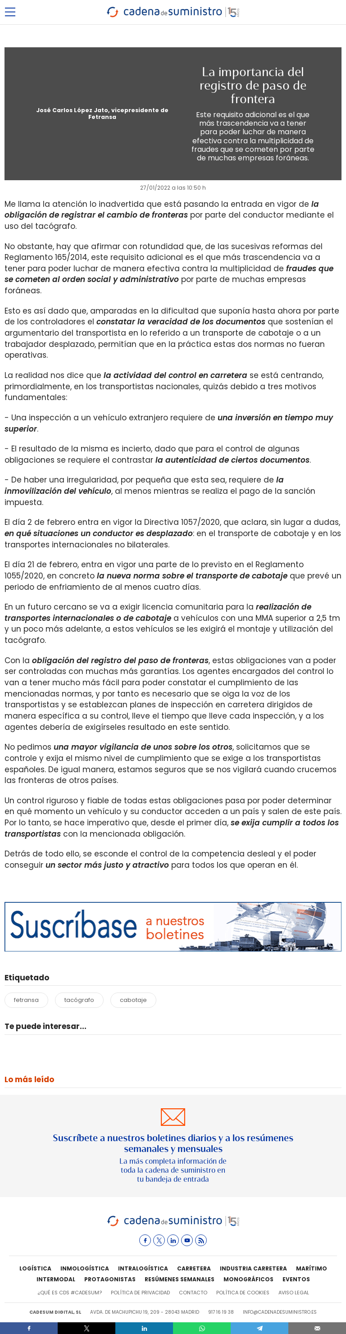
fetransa (26, 1000)
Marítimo (311, 1268)
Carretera (194, 1268)
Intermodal (55, 1279)
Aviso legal (293, 1292)
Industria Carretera (253, 1268)
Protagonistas (110, 1279)
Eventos (296, 1279)
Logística (35, 1268)
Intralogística (143, 1268)
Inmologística (84, 1268)
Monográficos (248, 1279)
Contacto (193, 1292)
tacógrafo (79, 1000)
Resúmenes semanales (179, 1279)
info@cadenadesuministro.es (280, 1312)
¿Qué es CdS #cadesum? (69, 1292)
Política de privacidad (140, 1292)
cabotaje (133, 1000)
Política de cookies (242, 1292)
